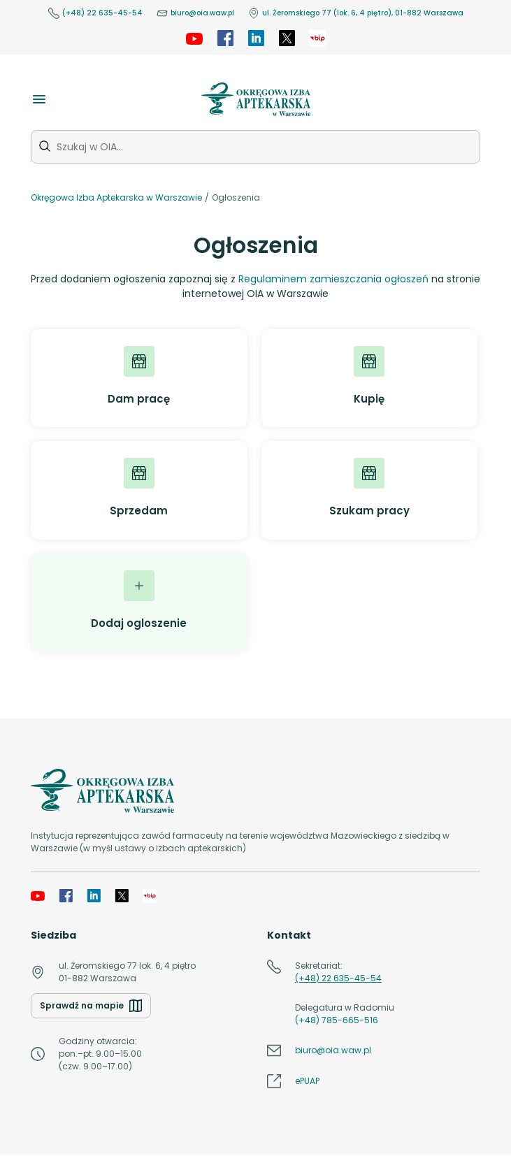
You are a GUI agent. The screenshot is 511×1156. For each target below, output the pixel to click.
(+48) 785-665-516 (336, 1020)
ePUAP (307, 1081)
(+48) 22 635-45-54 (95, 13)
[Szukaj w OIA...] (255, 146)
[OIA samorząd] (317, 38)
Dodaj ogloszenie (139, 600)
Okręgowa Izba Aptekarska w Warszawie (116, 197)
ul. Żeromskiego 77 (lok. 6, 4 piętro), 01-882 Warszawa (355, 13)
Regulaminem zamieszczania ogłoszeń (333, 279)
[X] (286, 38)
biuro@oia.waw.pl (195, 13)
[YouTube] (194, 38)
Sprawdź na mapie (91, 1005)
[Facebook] (225, 38)
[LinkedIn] (255, 38)
